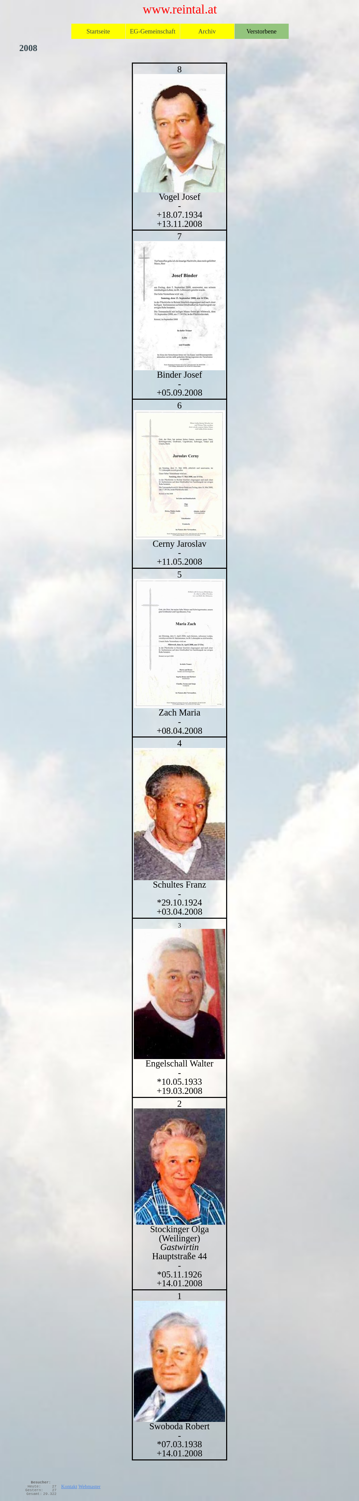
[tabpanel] (179, 761)
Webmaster (89, 1486)
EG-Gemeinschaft (152, 31)
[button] (179, 1166)
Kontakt (69, 1486)
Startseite (98, 31)
